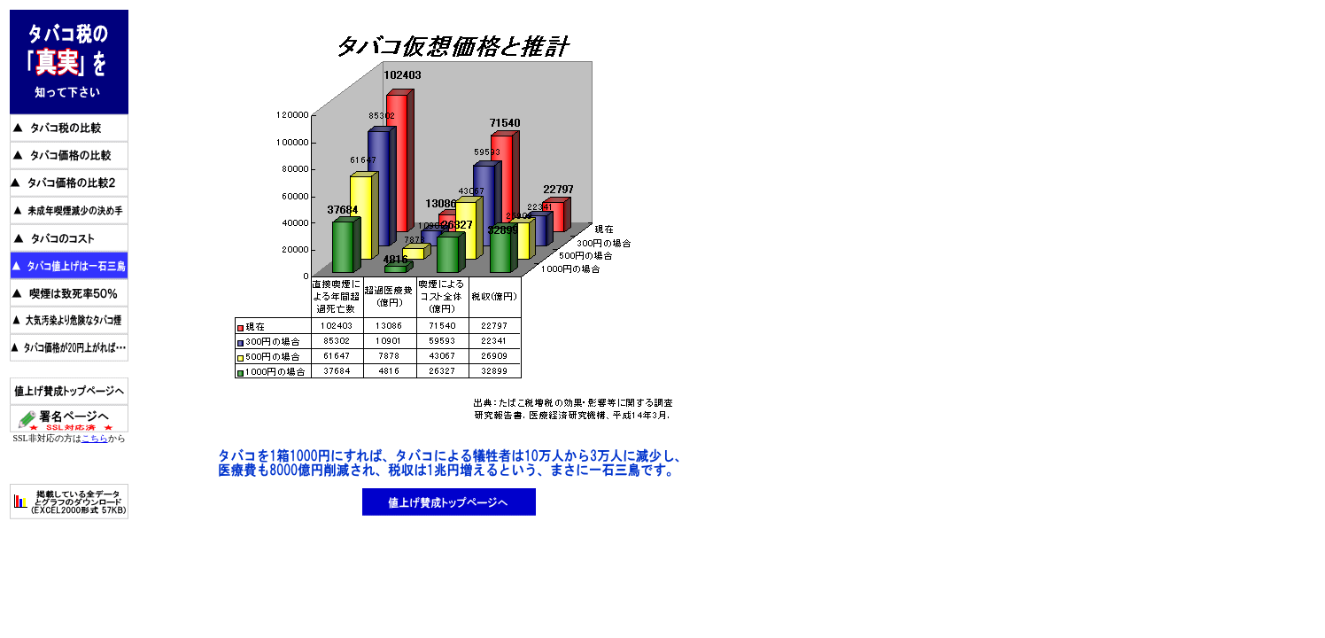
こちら (94, 438)
